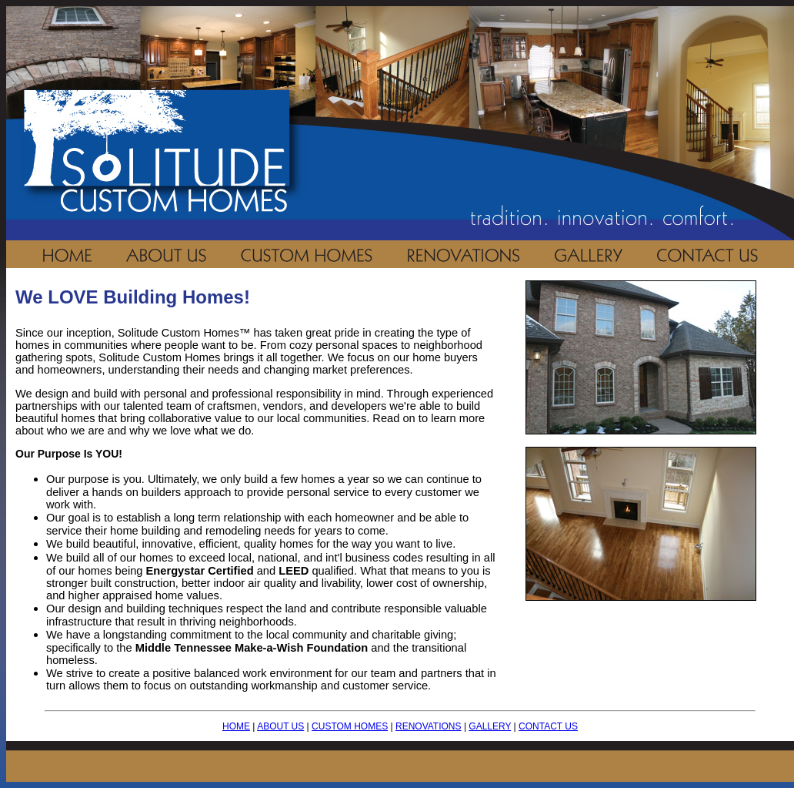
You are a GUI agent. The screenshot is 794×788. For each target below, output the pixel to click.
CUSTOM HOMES (350, 726)
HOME (236, 726)
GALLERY (490, 726)
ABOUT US (280, 726)
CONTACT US (548, 726)
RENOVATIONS (428, 726)
